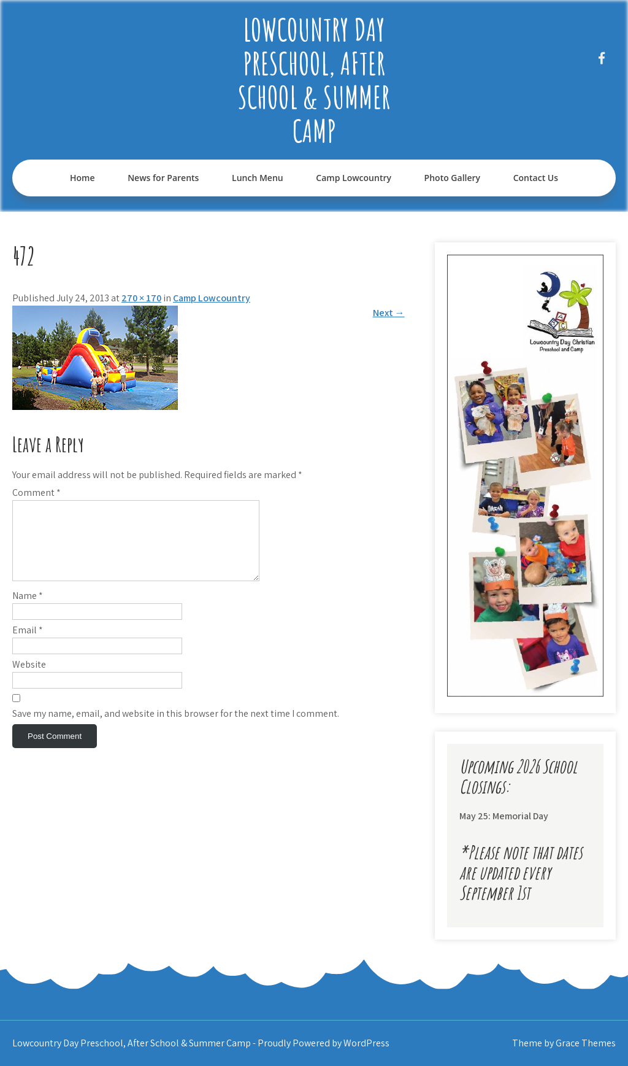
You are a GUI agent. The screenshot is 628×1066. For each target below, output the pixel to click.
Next (389, 312)
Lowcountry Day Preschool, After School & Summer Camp (314, 80)
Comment (36, 492)
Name (27, 610)
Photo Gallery (452, 177)
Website (29, 679)
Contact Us (535, 177)
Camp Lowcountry (353, 177)
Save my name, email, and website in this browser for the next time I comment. (175, 728)
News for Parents (163, 177)
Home (82, 177)
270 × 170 (141, 298)
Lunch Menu (257, 177)
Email (27, 644)
